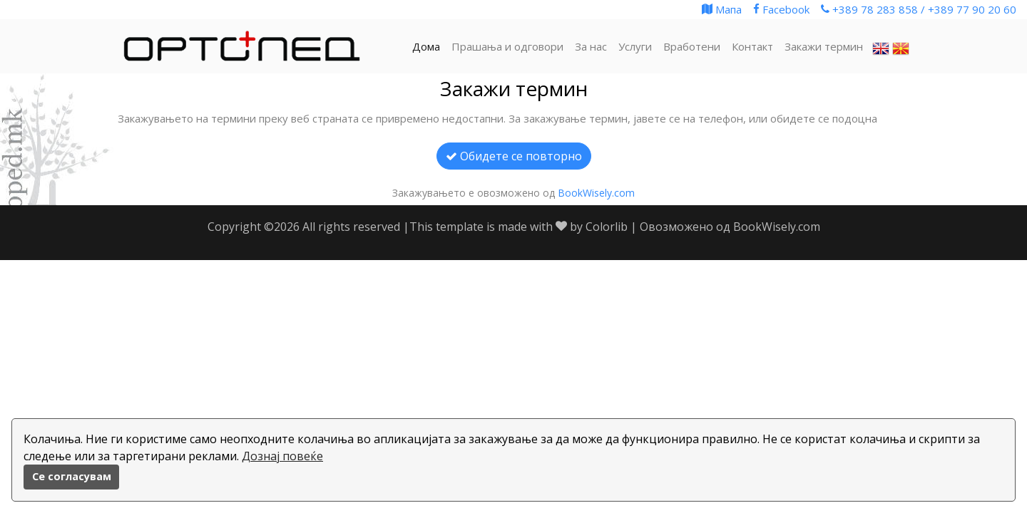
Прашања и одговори (507, 46)
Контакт (752, 46)
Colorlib (607, 226)
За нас (591, 46)
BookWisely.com (596, 193)
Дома (426, 46)
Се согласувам (71, 476)
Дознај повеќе (282, 456)
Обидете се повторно (514, 156)
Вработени (691, 46)
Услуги (635, 46)
